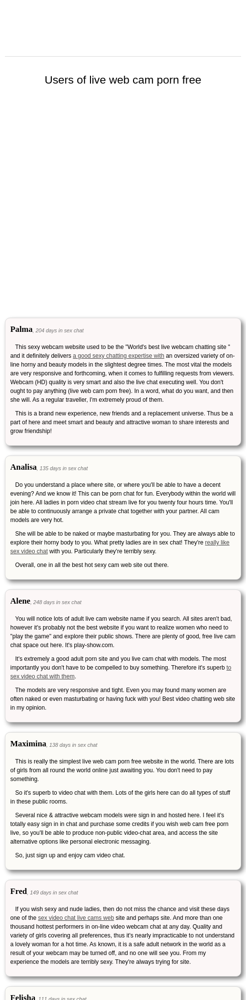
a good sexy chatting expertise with (118, 355)
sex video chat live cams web (76, 917)
